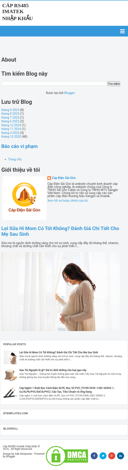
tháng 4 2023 (10, 133)
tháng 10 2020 (11, 136)
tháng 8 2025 (10, 113)
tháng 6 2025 (10, 121)
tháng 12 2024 (11, 125)
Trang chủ (15, 159)
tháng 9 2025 (10, 110)
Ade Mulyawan (23, 453)
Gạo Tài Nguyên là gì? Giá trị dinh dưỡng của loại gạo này (52, 370)
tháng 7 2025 (10, 117)
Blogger (69, 93)
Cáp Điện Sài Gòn (64, 178)
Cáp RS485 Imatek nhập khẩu (17, 12)
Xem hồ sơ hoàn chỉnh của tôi (67, 200)
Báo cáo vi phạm (19, 146)
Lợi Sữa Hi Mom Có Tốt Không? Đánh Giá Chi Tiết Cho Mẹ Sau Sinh (58, 352)
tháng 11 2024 (11, 129)
